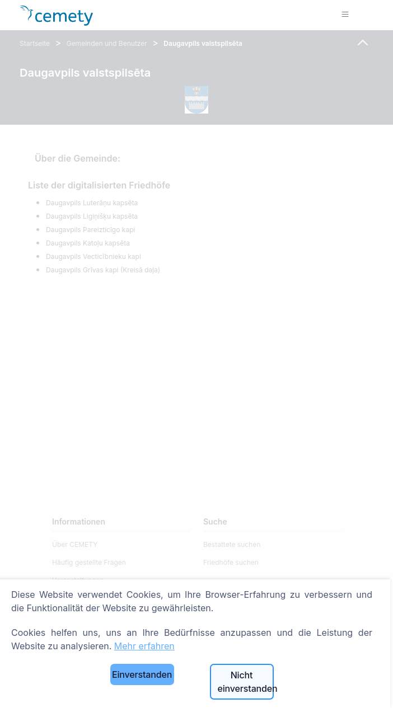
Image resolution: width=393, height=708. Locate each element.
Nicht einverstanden (246, 681)
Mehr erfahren (144, 646)
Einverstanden (142, 674)
